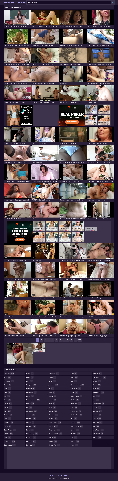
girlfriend (31, 418)
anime (7, 385)
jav (51, 388)
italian (52, 377)
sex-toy (75, 441)
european (31, 385)
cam (7, 411)
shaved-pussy (99, 377)
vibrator (97, 411)
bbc (7, 396)
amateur (9, 373)
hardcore (31, 441)
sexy (74, 445)
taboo (97, 381)
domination (10, 445)
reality (75, 430)
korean (52, 400)
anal (7, 377)
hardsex (30, 445)
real (74, 418)
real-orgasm (77, 426)
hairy (30, 430)
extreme (30, 388)
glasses (30, 422)
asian (7, 388)
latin (52, 407)
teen (96, 388)
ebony (30, 373)
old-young (76, 388)
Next (79, 340)
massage (53, 418)
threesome (98, 392)
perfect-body (76, 415)
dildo (7, 437)
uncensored (98, 403)
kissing (52, 396)
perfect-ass (76, 411)
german (30, 415)
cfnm (7, 418)
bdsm (8, 403)
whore (97, 437)
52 (68, 340)
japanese (53, 385)
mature (53, 426)
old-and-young (77, 385)
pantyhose (76, 403)
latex (52, 403)
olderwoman (76, 396)
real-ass (75, 422)
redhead (75, 433)
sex (74, 437)
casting (8, 415)
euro (29, 381)
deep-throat (10, 430)
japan (52, 381)
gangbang (31, 411)
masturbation (55, 422)
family (30, 403)
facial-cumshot (33, 400)
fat (29, 407)
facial (30, 396)
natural (53, 441)
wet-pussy (98, 430)
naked (52, 437)
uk (96, 400)
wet (96, 426)
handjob (31, 437)
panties (75, 400)
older (74, 392)
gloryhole (31, 426)
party (74, 407)
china (7, 426)
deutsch (8, 433)
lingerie (53, 415)
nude (74, 377)
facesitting (31, 392)
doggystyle (9, 441)
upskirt (97, 407)
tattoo (97, 385)
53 (71, 340)
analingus (9, 381)
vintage (97, 415)
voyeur (97, 418)
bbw (7, 400)
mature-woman (55, 433)
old (74, 381)
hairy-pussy (32, 433)
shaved (97, 373)
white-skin (98, 433)
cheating (8, 422)
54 (75, 340)
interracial (54, 373)
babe (7, 392)
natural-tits (54, 445)
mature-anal (54, 430)
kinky (52, 392)
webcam (97, 422)
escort (30, 377)
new (74, 373)
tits (96, 396)
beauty (8, 407)
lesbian (53, 411)
